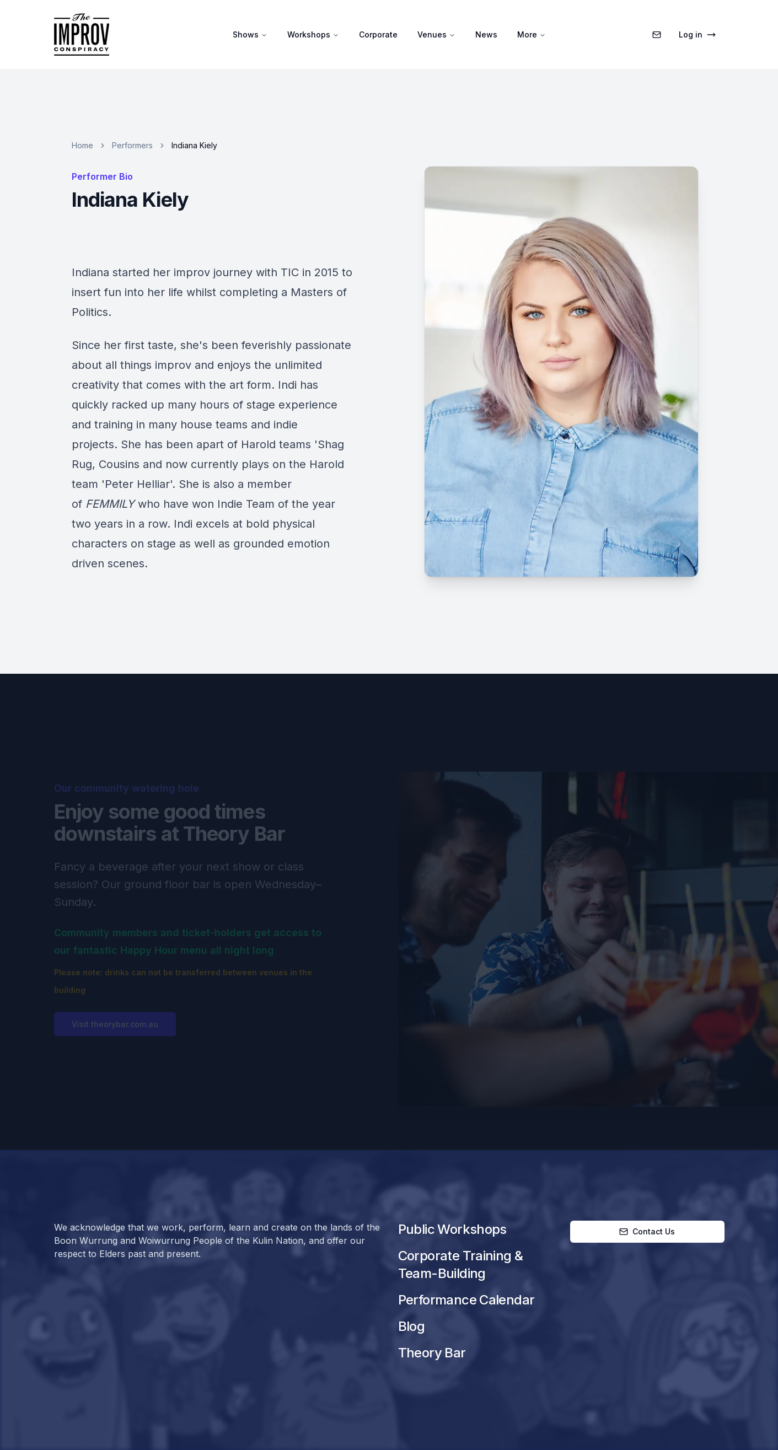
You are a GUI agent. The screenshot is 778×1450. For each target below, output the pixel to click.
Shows (250, 34)
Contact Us (647, 1231)
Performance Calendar (466, 1300)
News (486, 34)
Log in (697, 34)
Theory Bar (432, 1353)
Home (82, 145)
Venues (436, 34)
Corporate (378, 34)
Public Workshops (452, 1229)
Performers (132, 145)
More (531, 34)
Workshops (313, 34)
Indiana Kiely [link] (194, 145)
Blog (411, 1326)
